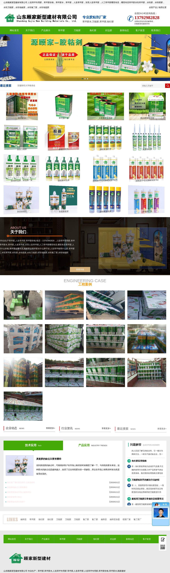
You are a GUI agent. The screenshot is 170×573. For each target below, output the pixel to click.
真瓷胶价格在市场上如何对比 (19, 492)
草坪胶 (61, 30)
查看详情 (80, 269)
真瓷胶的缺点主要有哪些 (48, 459)
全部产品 (153, 7)
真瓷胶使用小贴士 (14, 497)
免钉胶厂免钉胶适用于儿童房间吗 (21, 482)
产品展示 (45, 30)
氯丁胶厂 (138, 519)
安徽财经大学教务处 (26, 86)
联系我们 (155, 30)
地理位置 (162, 7)
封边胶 (108, 30)
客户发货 (140, 30)
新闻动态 (124, 30)
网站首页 (14, 30)
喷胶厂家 (127, 519)
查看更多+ (50, 430)
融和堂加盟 (115, 519)
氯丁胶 (86, 519)
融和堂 (23, 519)
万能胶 (77, 30)
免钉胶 (93, 30)
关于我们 (30, 30)
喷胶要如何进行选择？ (16, 502)
